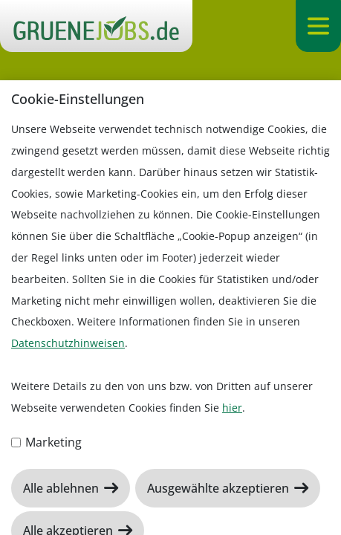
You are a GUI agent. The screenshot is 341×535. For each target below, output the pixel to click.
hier (232, 408)
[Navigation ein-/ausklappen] (318, 26)
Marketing (46, 442)
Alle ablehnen (62, 488)
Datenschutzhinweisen (68, 343)
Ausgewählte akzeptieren (219, 488)
